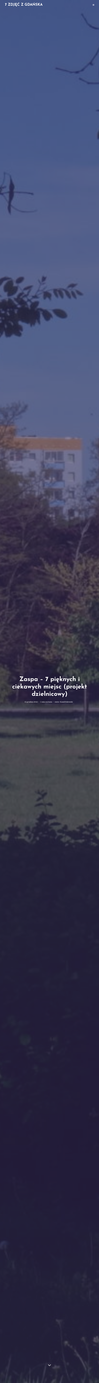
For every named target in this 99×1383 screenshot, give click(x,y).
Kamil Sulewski (66, 702)
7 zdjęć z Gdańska (24, 5)
